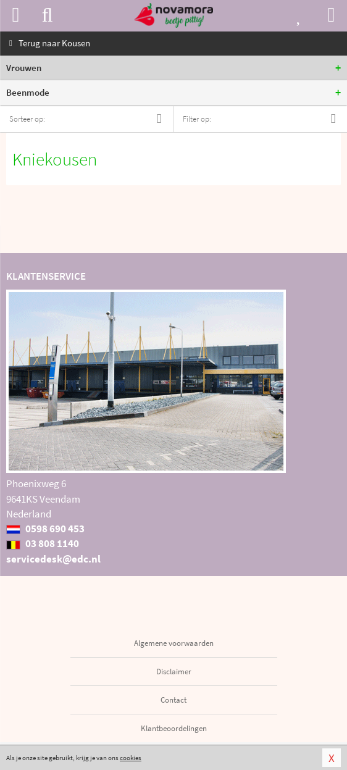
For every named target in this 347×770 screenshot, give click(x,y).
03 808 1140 (42, 543)
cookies (130, 757)
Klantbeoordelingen (174, 728)
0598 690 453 (45, 528)
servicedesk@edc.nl (53, 559)
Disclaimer (173, 671)
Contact (173, 700)
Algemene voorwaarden (174, 643)
